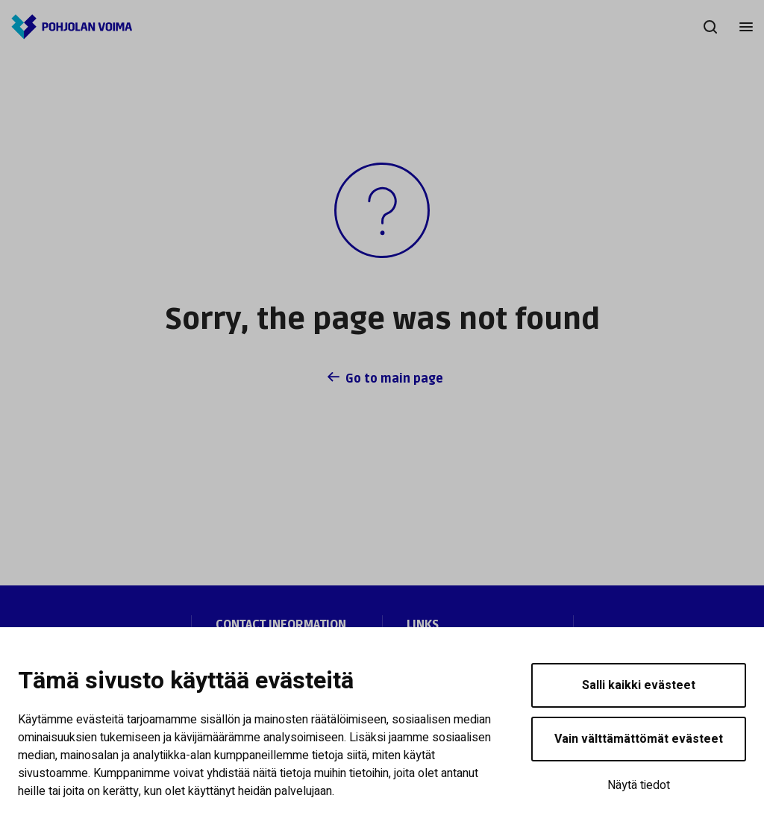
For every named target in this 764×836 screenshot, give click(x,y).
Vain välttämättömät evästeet (638, 739)
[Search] (710, 27)
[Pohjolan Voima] (71, 26)
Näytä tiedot (638, 785)
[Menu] (746, 27)
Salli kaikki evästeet (638, 685)
